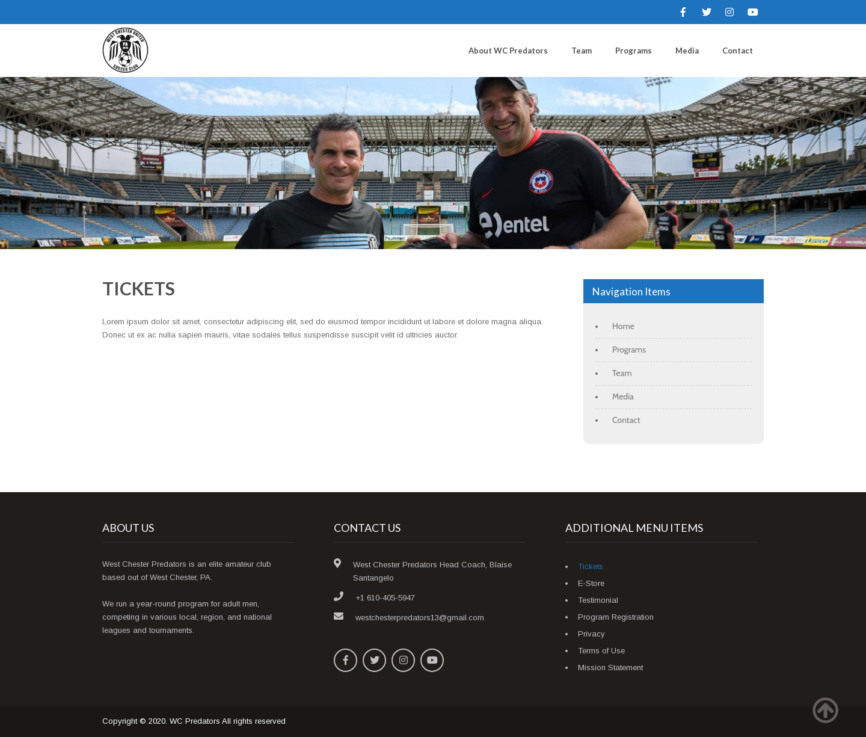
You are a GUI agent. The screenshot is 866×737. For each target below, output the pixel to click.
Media (687, 50)
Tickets (590, 566)
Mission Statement (610, 667)
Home (623, 326)
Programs (633, 50)
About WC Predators (508, 50)
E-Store (591, 583)
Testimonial (598, 600)
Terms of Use (601, 650)
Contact (737, 50)
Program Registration (616, 616)
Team (581, 50)
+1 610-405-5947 (385, 597)
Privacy (591, 633)
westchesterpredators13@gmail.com (419, 617)
